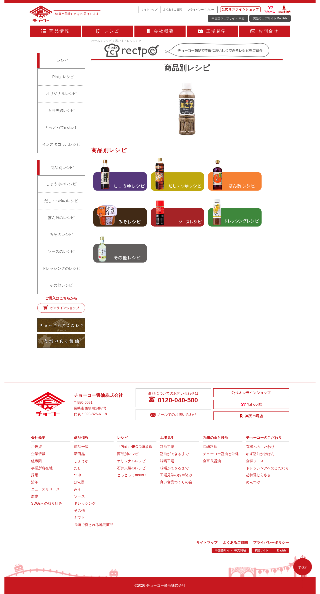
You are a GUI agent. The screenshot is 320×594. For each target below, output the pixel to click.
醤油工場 (167, 447)
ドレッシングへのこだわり (267, 468)
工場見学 (212, 31)
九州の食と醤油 (215, 437)
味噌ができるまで (174, 468)
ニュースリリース (45, 489)
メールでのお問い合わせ (173, 415)
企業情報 (38, 454)
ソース (79, 496)
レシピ (107, 31)
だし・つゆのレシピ (61, 201)
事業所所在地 (42, 468)
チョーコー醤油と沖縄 (221, 454)
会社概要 (160, 31)
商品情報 (55, 31)
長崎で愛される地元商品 (93, 525)
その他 (79, 510)
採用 (34, 475)
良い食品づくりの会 (176, 482)
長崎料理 (210, 447)
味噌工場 (167, 461)
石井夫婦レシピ (61, 110)
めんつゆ (253, 482)
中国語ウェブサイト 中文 (228, 18)
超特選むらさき (258, 475)
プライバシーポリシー (201, 9)
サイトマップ (149, 9)
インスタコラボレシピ (61, 144)
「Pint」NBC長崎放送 (134, 447)
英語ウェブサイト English (270, 18)
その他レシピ (61, 285)
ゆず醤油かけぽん (260, 454)
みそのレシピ (61, 235)
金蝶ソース (255, 461)
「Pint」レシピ (61, 77)
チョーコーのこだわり (264, 437)
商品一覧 (81, 447)
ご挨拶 (36, 447)
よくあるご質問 (172, 9)
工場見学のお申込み (176, 475)
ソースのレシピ (61, 251)
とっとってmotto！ (61, 127)
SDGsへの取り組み (46, 503)
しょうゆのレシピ (61, 184)
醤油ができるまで (174, 454)
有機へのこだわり (260, 447)
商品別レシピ (128, 454)
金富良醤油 (212, 461)
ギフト (79, 518)
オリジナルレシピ (61, 94)
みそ (77, 489)
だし (77, 468)
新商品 (79, 454)
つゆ (77, 475)
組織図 (36, 461)
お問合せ (264, 31)
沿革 (34, 482)
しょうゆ (81, 461)
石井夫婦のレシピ (131, 468)
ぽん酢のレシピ (61, 218)
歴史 (34, 496)
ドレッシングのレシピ (61, 268)
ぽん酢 (79, 482)
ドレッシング (85, 503)
